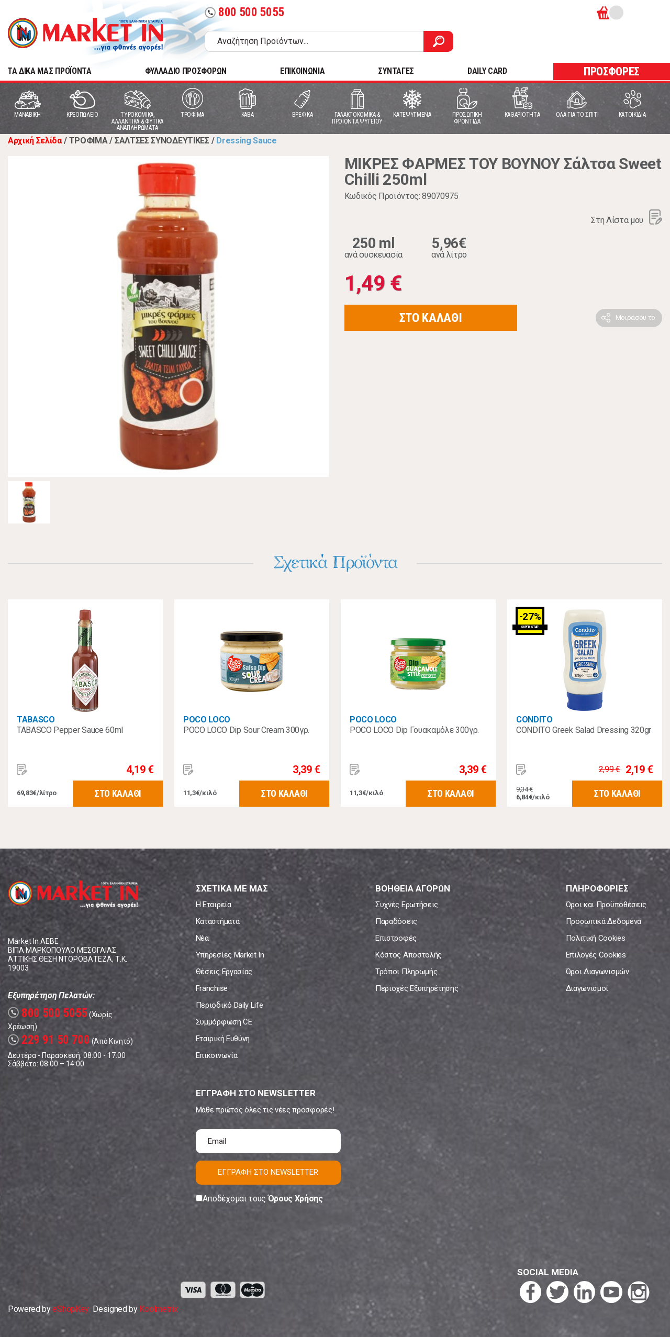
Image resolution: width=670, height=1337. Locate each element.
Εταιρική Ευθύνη (223, 1038)
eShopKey (70, 1309)
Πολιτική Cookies (596, 938)
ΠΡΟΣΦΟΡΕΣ (612, 71)
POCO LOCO (206, 720)
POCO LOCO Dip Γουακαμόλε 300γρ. (414, 730)
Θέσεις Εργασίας (224, 971)
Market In (85, 34)
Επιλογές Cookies (596, 955)
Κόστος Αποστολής (408, 955)
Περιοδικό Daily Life (229, 1005)
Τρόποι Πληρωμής (406, 971)
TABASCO (36, 720)
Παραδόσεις (396, 921)
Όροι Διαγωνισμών (597, 971)
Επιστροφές (396, 938)
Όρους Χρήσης (295, 1199)
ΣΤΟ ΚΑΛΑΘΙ (430, 317)
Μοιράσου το (635, 317)
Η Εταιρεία (213, 904)
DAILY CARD (487, 71)
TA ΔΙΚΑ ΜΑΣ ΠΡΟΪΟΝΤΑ (49, 71)
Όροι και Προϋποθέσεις (606, 904)
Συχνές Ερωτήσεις (406, 904)
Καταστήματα (217, 921)
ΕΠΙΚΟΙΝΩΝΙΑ (302, 71)
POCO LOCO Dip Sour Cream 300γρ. (246, 730)
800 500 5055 (244, 12)
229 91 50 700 (49, 1040)
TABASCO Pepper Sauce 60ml (70, 730)
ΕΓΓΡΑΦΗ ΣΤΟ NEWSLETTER (268, 1172)
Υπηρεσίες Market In (230, 955)
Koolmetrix (158, 1309)
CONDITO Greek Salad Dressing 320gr (583, 730)
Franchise (212, 988)
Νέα (202, 938)
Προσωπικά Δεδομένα (603, 921)
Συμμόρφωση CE (224, 1022)
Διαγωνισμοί (587, 988)
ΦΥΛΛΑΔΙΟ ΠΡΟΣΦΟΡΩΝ (186, 71)
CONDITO (534, 720)
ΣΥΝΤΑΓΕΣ (396, 71)
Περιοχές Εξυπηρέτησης (416, 988)
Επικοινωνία (216, 1055)
